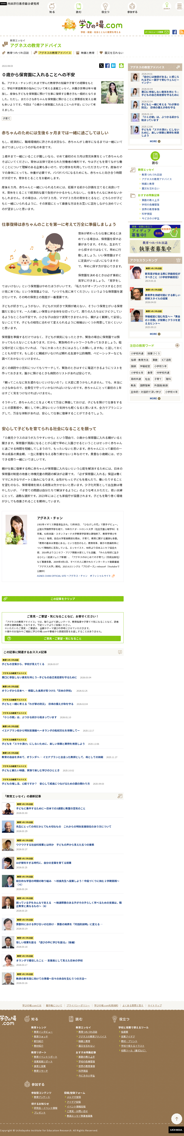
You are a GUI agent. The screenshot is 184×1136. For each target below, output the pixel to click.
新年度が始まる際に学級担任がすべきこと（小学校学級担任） (162, 275)
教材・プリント (129, 1041)
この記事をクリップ (39, 599)
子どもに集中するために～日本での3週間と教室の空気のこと (51, 808)
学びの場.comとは (32, 1005)
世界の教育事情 (150, 209)
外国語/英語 (161, 385)
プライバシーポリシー (78, 1005)
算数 (155, 360)
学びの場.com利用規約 (106, 1005)
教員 (133, 385)
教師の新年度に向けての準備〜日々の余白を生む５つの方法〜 (51, 978)
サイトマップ (155, 1005)
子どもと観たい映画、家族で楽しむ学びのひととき (31, 770)
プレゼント (40, 1112)
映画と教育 (87, 52)
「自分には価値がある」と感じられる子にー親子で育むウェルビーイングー (160, 80)
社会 (147, 379)
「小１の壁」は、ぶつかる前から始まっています (29, 717)
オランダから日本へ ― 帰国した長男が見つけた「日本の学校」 (37, 690)
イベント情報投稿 (76, 1106)
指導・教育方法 (139, 360)
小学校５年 (160, 366)
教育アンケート (42, 1097)
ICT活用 (166, 360)
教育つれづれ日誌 (17, 52)
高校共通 (136, 379)
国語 (133, 366)
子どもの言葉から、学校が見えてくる (23, 664)
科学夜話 (147, 213)
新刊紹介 (38, 1041)
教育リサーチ (41, 1070)
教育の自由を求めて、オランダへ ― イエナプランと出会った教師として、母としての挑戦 (52, 757)
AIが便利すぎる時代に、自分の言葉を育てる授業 (43, 863)
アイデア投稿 (74, 1102)
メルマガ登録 (74, 1097)
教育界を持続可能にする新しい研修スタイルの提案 (162, 296)
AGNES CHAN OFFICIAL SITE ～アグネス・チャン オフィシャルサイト (75, 575)
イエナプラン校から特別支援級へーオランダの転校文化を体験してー (41, 730)
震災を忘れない (113, 52)
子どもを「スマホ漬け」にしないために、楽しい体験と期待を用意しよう (43, 743)
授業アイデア (128, 1036)
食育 (150, 372)
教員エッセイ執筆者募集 (80, 1116)
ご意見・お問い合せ (77, 1111)
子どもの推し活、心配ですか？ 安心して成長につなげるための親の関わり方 (46, 783)
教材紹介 (38, 1045)
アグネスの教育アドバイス (54, 52)
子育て (6, 118)
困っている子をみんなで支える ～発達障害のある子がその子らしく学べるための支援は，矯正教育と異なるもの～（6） (69, 904)
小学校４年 (171, 392)
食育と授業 (40, 1066)
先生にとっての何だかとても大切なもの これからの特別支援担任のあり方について (63, 826)
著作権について (54, 1005)
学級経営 (145, 366)
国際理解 (145, 385)
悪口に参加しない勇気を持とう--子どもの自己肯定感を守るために (39, 677)
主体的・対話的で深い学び (146, 392)
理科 (168, 379)
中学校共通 (163, 372)
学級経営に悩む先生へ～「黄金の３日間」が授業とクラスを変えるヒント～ (162, 320)
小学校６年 (137, 372)
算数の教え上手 (150, 200)
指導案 (124, 1031)
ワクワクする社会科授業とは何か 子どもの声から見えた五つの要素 (55, 844)
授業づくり (154, 353)
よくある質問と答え (132, 1005)
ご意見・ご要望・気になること (44, 638)
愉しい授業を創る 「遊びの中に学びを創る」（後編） (46, 942)
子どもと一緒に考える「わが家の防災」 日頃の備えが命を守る (37, 704)
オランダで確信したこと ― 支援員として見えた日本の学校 (49, 960)
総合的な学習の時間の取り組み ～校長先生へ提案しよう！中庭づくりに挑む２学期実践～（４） (67, 882)
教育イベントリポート (45, 1056)
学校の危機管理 (150, 204)
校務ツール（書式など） (134, 1050)
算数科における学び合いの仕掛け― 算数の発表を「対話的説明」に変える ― (59, 924)
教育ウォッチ (41, 1036)
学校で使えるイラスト (132, 1045)
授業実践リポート (43, 1061)
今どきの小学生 (150, 218)
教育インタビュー (43, 1031)
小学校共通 (137, 353)
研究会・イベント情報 (45, 1108)
